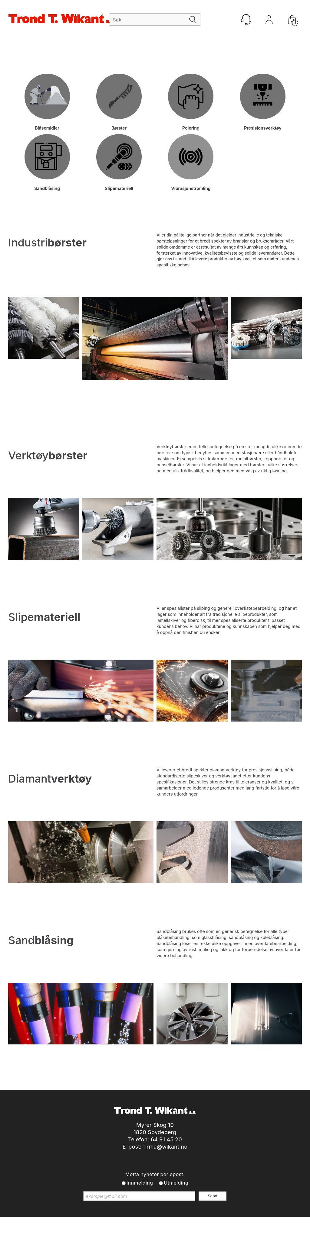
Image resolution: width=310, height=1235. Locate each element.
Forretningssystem (164, 1222)
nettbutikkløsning (207, 1222)
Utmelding (176, 1183)
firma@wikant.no (165, 1146)
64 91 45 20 (166, 1139)
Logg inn (269, 20)
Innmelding (140, 1183)
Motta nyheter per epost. (155, 1174)
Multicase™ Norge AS (265, 1222)
